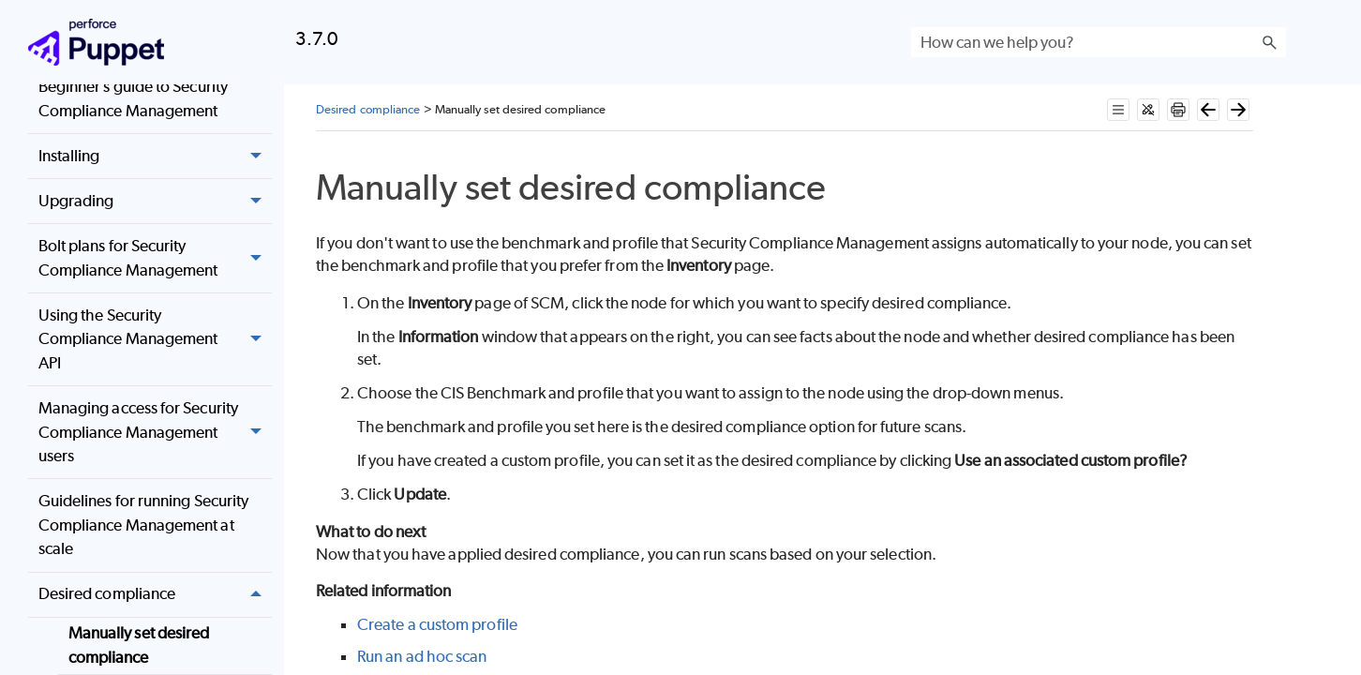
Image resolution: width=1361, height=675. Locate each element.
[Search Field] (1098, 42)
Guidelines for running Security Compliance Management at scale (143, 524)
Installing (155, 156)
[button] (1269, 42)
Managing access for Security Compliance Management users (155, 432)
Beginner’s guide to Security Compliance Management (133, 98)
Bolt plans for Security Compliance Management (155, 258)
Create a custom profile (437, 624)
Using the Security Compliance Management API (155, 339)
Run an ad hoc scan (421, 656)
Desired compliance (155, 595)
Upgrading (155, 201)
